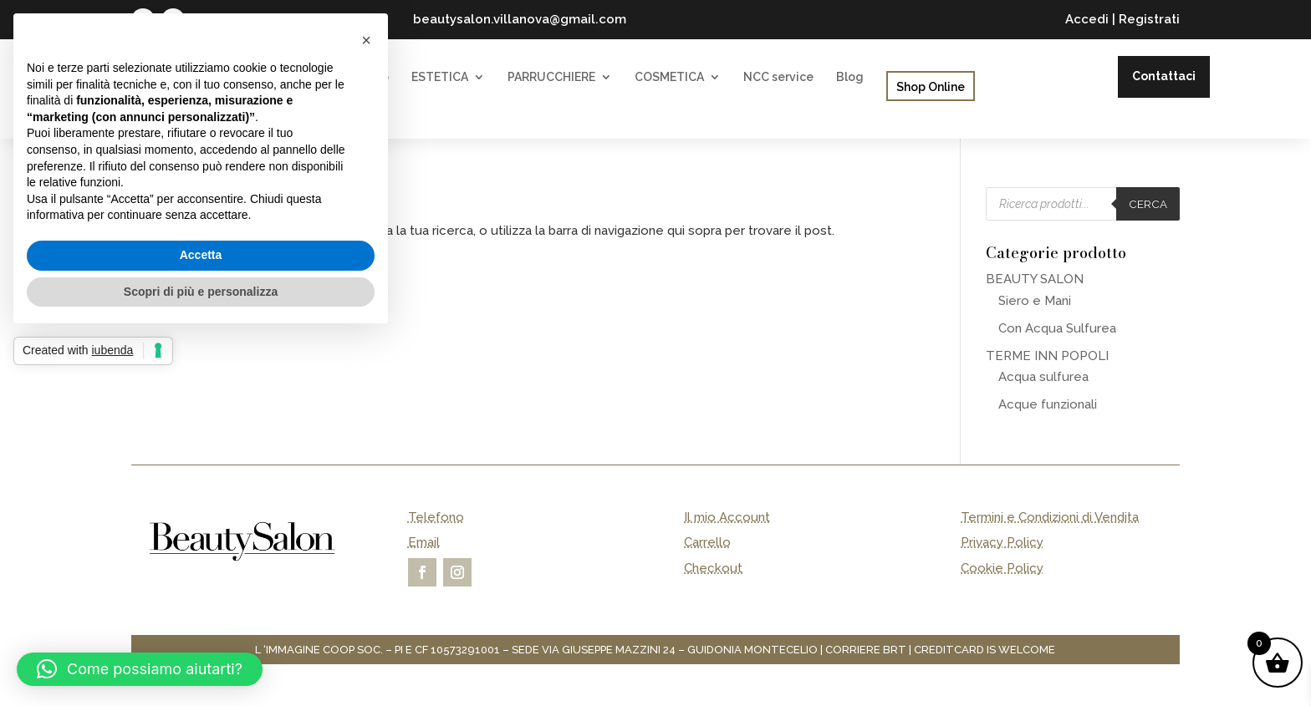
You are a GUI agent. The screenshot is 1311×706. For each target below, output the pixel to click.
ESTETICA (439, 77)
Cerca (1148, 204)
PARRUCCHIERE (551, 77)
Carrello (707, 542)
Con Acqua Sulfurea (1057, 328)
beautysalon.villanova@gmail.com (519, 19)
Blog (850, 77)
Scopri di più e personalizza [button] (201, 291)
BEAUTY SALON (1035, 279)
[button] (140, 669)
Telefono (436, 517)
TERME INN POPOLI (1047, 355)
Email (424, 542)
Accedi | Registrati (1122, 19)
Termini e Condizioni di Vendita (1050, 517)
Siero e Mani (1034, 300)
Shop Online (930, 87)
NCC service (778, 77)
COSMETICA (669, 77)
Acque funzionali (1047, 404)
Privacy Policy (1002, 542)
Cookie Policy (1002, 568)
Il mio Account (727, 517)
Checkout (713, 568)
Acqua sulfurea (1043, 376)
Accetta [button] (201, 255)
